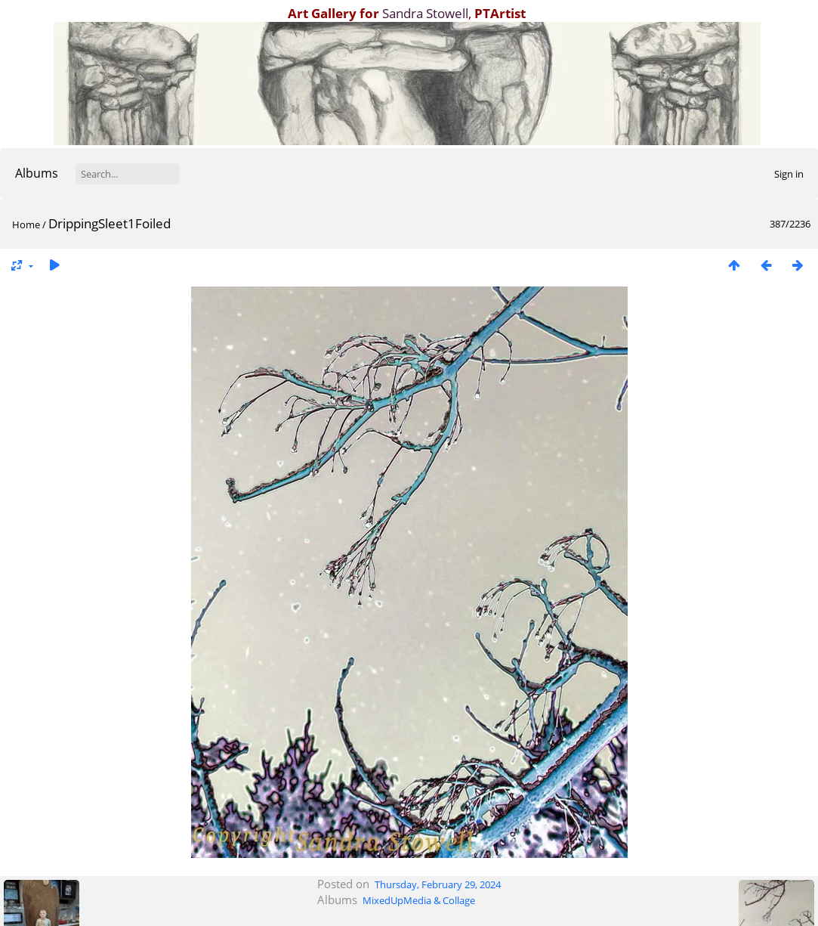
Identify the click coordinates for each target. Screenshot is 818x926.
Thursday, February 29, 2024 (438, 884)
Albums (36, 173)
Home (26, 224)
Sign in (789, 174)
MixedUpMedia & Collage (419, 900)
